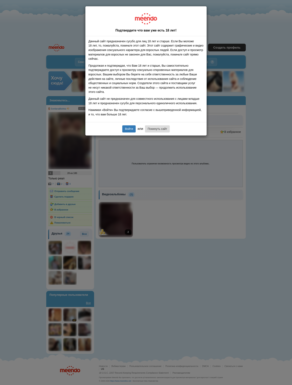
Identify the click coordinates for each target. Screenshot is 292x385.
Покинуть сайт (157, 128)
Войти (129, 128)
